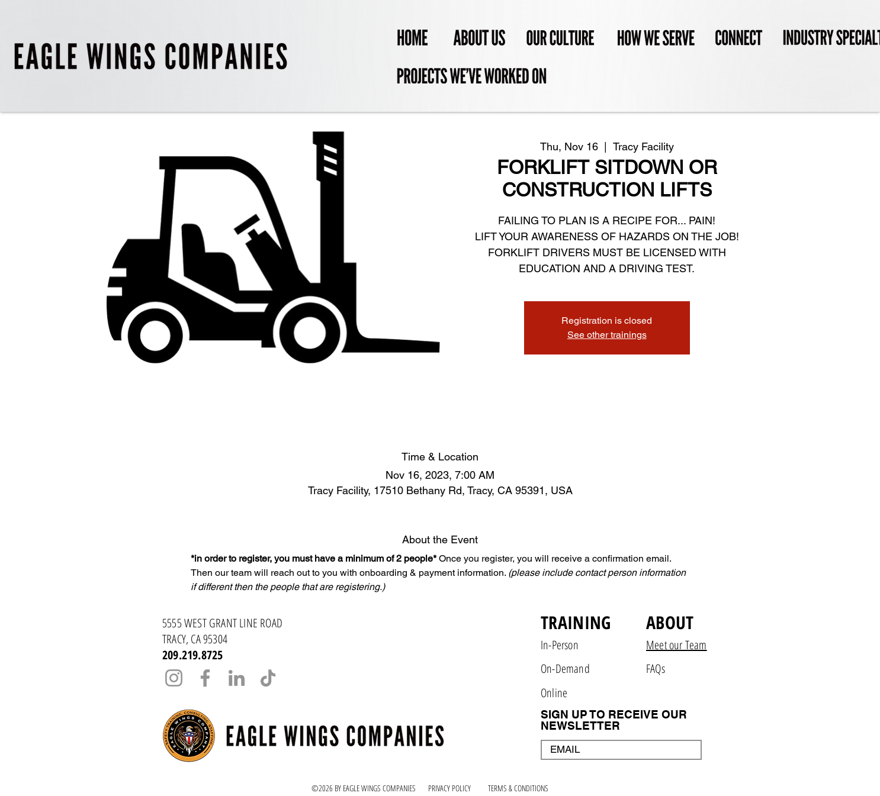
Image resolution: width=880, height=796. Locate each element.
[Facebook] (205, 677)
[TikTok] (268, 677)
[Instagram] (173, 677)
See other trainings (607, 334)
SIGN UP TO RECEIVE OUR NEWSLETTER (614, 720)
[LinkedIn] (236, 677)
